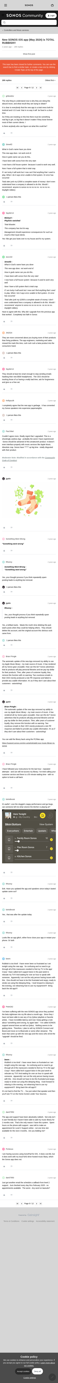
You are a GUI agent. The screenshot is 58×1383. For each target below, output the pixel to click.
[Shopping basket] (52, 5)
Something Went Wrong (15, 539)
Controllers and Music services (16, 30)
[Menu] (5, 5)
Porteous (9, 1149)
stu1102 (9, 257)
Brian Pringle (11, 656)
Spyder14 (10, 213)
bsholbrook (10, 799)
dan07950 (10, 1112)
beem (8, 959)
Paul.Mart (10, 431)
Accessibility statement (45, 1221)
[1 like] (11, 197)
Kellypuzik (10, 400)
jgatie (8, 479)
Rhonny (9, 562)
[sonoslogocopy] (29, 5)
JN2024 (9, 333)
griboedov (10, 96)
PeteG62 (9, 1007)
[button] (2, 16)
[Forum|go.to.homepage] (24, 15)
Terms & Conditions (11, 1221)
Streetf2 (9, 144)
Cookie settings (27, 1221)
